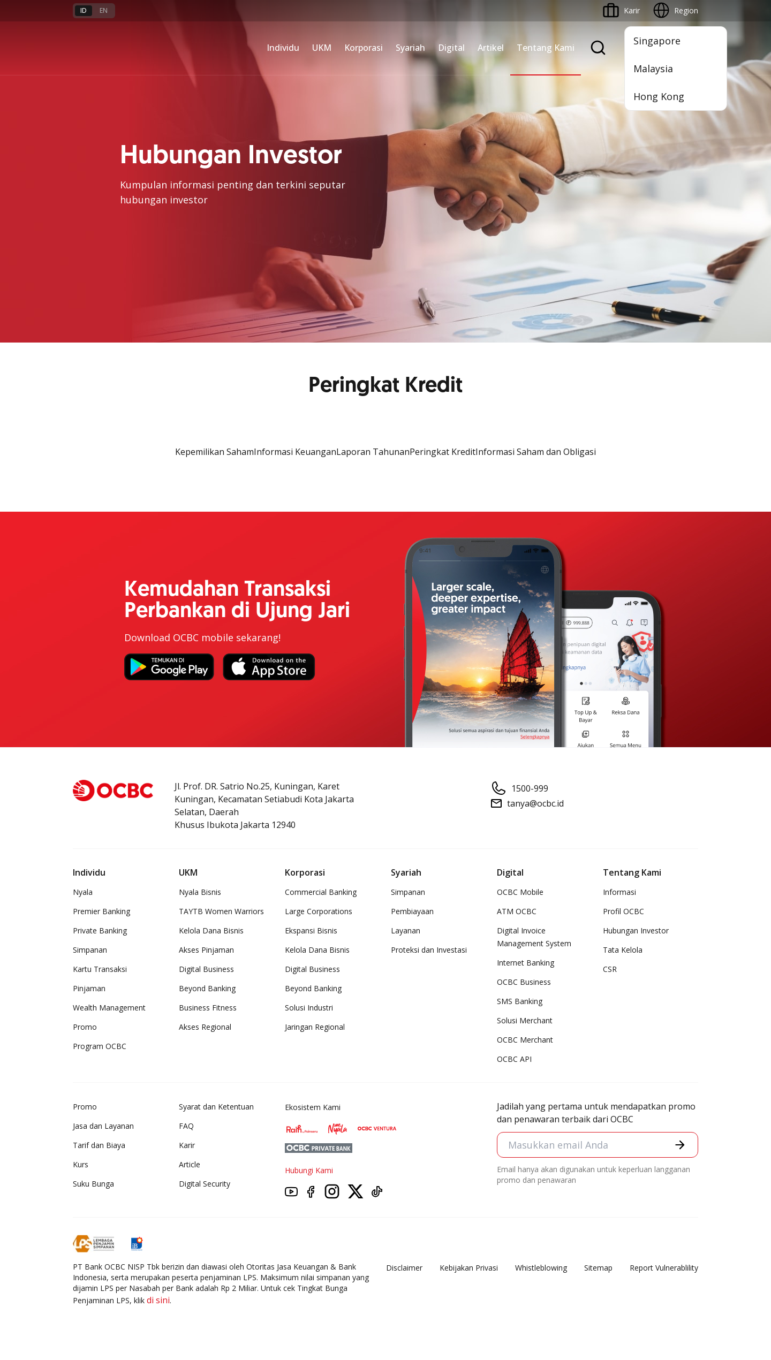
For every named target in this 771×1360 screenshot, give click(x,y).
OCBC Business (524, 982)
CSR (610, 969)
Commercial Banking (321, 892)
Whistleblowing (541, 1268)
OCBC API (514, 1059)
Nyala (83, 892)
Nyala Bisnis (200, 892)
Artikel (491, 48)
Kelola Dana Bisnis (211, 930)
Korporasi (363, 48)
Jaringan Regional (315, 1027)
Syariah (410, 48)
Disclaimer (404, 1268)
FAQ (186, 1126)
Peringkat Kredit (442, 452)
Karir (187, 1145)
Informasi (619, 892)
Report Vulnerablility (664, 1268)
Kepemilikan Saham (214, 452)
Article (189, 1164)
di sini (158, 1300)
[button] (680, 1145)
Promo (85, 1027)
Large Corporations (318, 911)
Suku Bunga (93, 1184)
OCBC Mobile (520, 892)
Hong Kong (658, 96)
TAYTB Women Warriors (221, 911)
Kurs (80, 1164)
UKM (321, 48)
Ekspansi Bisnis (311, 930)
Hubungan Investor (636, 930)
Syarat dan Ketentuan (216, 1106)
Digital (451, 48)
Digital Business (206, 969)
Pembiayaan (412, 911)
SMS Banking (519, 1001)
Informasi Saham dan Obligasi (535, 452)
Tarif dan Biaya (99, 1145)
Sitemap (598, 1268)
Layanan (405, 930)
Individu (283, 48)
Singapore (657, 40)
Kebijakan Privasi (469, 1268)
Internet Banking (525, 963)
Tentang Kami (546, 48)
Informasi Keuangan (295, 452)
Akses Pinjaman (206, 950)
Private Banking (100, 930)
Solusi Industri (309, 1007)
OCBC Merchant (525, 1040)
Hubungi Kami (309, 1170)
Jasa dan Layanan (103, 1126)
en (104, 10)
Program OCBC (99, 1046)
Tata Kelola (622, 950)
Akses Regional (205, 1027)
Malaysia (653, 68)
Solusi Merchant (525, 1020)
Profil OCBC (623, 911)
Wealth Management (109, 1007)
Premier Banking (101, 911)
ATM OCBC (516, 911)
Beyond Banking (207, 988)
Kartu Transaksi (100, 969)
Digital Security (204, 1184)
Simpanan (90, 950)
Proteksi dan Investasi (429, 950)
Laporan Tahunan (373, 452)
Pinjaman (89, 988)
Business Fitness (208, 1007)
